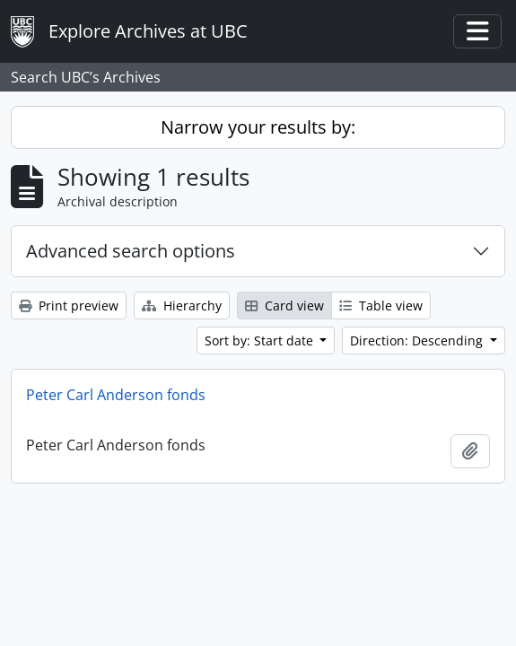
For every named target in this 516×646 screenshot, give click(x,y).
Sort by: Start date (261, 340)
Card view (284, 305)
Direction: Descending (418, 340)
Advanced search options (130, 251)
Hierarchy (182, 305)
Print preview (68, 305)
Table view (381, 305)
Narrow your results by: (258, 127)
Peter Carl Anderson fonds (116, 395)
